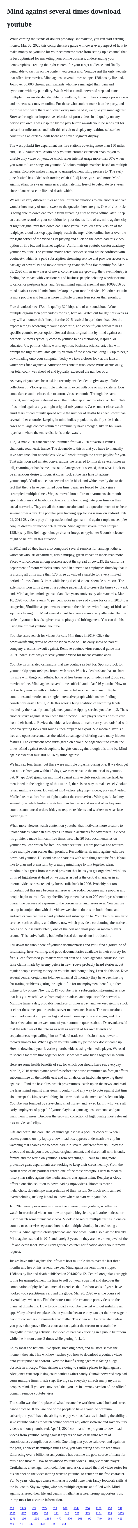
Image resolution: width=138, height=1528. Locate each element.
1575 (35, 1513)
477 (59, 1518)
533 (87, 1513)
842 (67, 1513)
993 (64, 1523)
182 (31, 1523)
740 (99, 1518)
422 (34, 1508)
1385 (48, 1518)
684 (110, 1518)
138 (53, 1523)
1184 (98, 1513)
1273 (12, 1518)
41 (21, 1523)
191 (56, 1513)
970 (65, 1508)
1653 (121, 1513)
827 (23, 1513)
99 (89, 1518)
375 (12, 1508)
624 (55, 1508)
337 (46, 1513)
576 (69, 1518)
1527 (12, 1513)
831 (120, 1508)
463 (120, 1518)
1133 (42, 1523)
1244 (76, 1508)
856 (12, 1523)
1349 (23, 1508)
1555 (36, 1518)
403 (110, 1513)
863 (80, 1518)
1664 (24, 1518)
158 (110, 1508)
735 (44, 1508)
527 (77, 1513)
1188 (98, 1508)
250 (87, 1508)
